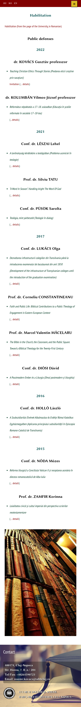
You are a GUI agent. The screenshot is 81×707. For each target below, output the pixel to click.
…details (14, 119)
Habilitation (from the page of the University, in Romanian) (33, 26)
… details (24, 84)
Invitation (14, 84)
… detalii (14, 283)
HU (5, 3)
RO (10, 3)
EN (15, 3)
